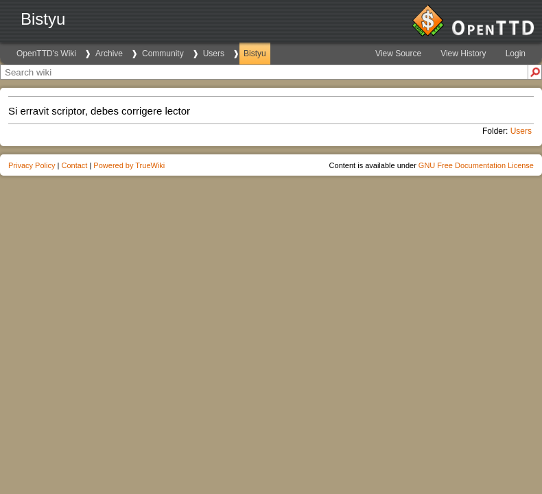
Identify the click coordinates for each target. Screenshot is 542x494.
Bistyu (255, 53)
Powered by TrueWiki (129, 165)
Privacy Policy (31, 165)
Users (213, 53)
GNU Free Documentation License (476, 165)
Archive (109, 53)
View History (463, 53)
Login (516, 53)
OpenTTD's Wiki (46, 53)
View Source (398, 53)
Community (163, 53)
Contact (74, 165)
